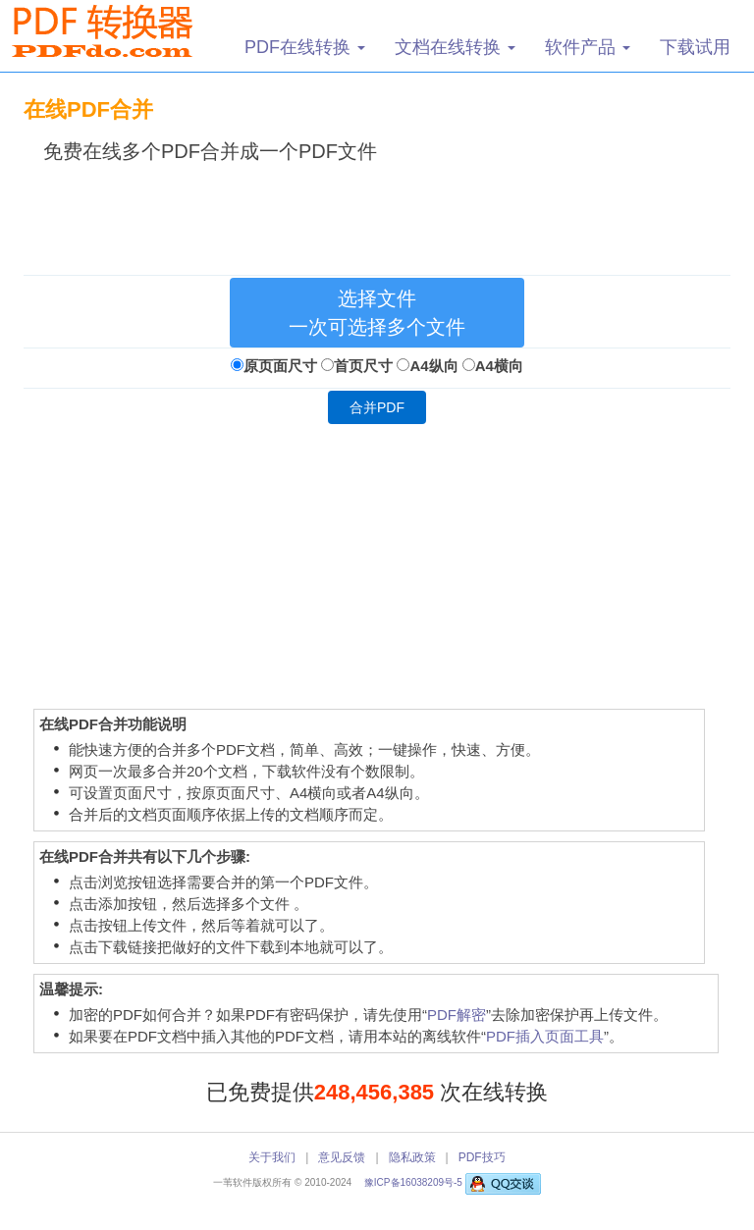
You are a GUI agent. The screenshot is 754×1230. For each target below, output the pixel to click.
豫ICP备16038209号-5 (414, 1182)
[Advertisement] (381, 215)
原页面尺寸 (280, 365)
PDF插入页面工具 (545, 1036)
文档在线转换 (455, 47)
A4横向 (499, 365)
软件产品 (587, 47)
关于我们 (272, 1157)
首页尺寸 (363, 365)
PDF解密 (456, 1014)
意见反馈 (341, 1157)
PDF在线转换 (304, 47)
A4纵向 (433, 365)
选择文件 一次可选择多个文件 (377, 313)
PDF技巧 (482, 1157)
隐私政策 (412, 1157)
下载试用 (695, 47)
